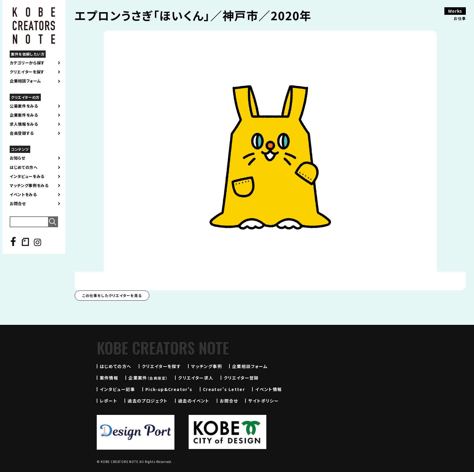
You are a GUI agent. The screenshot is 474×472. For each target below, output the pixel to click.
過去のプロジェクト (148, 401)
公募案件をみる (24, 106)
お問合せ (18, 203)
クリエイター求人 (195, 378)
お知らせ (17, 158)
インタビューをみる (27, 176)
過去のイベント (193, 401)
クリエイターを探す (27, 72)
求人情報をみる (24, 124)
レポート (109, 401)
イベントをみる (23, 194)
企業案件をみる (24, 115)
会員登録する (22, 133)
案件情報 (109, 378)
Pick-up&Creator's (169, 389)
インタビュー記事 (117, 389)
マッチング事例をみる (29, 185)
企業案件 (148, 378)
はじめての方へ (24, 167)
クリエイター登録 (241, 378)
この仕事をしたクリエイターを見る (112, 295)
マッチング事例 (206, 366)
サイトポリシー (263, 401)
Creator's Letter (224, 389)
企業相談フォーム (25, 81)
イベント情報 (268, 389)
